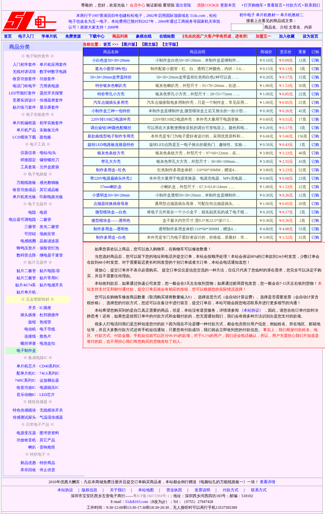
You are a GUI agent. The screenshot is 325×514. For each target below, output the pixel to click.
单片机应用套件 (53, 64)
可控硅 (30, 234)
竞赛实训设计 (24, 100)
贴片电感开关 (51, 285)
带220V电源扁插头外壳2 (111, 178)
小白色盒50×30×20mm (111, 60)
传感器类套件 (51, 100)
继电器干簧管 (51, 255)
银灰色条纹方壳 (111, 153)
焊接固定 (28, 160)
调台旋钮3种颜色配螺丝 (110, 128)
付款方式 (293, 5)
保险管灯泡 (49, 248)
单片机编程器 (24, 123)
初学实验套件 (51, 123)
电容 (43, 212)
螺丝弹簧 (28, 343)
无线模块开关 (51, 410)
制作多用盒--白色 (111, 237)
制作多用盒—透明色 (110, 229)
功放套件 (47, 79)
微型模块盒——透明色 (110, 220)
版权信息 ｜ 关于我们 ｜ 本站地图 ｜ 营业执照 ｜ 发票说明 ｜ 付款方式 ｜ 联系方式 (174, 490)
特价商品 (47, 462)
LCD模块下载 (24, 137)
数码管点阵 (26, 255)
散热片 (45, 336)
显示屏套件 (49, 107)
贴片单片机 (26, 292)
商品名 (270, 27)
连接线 (30, 336)
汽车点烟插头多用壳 (110, 102)
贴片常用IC (49, 278)
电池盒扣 (47, 343)
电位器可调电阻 (22, 219)
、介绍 (282, 27)
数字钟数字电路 (53, 71)
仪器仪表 (28, 152)
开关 (32, 307)
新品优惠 (28, 462)
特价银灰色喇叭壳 (110, 85)
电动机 (30, 329)
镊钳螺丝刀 (49, 160)
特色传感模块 (24, 410)
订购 (315, 60)
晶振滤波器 (49, 241)
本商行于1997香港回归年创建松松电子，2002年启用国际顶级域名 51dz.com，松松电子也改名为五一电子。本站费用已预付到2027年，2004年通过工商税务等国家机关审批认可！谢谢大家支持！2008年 (144, 21)
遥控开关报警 (51, 93)
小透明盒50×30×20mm (111, 195)
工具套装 (28, 167)
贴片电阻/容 (50, 271)
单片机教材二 (292, 15)
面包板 (45, 137)
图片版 (129, 44)
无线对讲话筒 (24, 71)
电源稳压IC (49, 387)
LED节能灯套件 (22, 93)
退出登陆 (183, 5)
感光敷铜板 (49, 182)
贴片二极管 (26, 271)
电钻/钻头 (48, 152)
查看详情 (267, 482)
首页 (107, 44)
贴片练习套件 (24, 107)
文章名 (294, 27)
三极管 (30, 226)
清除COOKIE (208, 5)
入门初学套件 (24, 64)
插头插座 (28, 315)
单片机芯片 (26, 366)
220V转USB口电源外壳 (111, 119)
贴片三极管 (26, 278)
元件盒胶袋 (49, 167)
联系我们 (312, 5)
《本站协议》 (252, 310)
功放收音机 (26, 440)
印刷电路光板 (51, 197)
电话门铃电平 (24, 86)
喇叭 (32, 447)
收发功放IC (26, 387)
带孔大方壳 (111, 161)
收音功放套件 (24, 79)
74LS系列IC (50, 373)
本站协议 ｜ (69, 490)
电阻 (32, 212)
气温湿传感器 (51, 417)
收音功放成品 (24, 189)
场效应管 (47, 234)
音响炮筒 (47, 447)
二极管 (45, 219)
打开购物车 (253, 5)
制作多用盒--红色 (111, 170)
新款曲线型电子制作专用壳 (111, 136)
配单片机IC (26, 373)
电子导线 (47, 329)
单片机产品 (26, 130)
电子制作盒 (26, 350)
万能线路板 (26, 182)
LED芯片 (47, 394)
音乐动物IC (26, 394)
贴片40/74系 (25, 285)
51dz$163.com (136, 501)
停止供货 (47, 470)
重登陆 (169, 5)
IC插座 (45, 307)
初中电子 (247, 15)
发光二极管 (49, 226)
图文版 (150, 44)
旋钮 (32, 322)
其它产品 (47, 440)
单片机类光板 (24, 197)
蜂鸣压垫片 (26, 248)
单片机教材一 (267, 15)
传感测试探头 (24, 417)
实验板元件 (49, 130)
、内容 (306, 27)
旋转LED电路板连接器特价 (111, 144)
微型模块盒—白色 (110, 212)
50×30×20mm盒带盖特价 (111, 77)
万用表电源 (49, 86)
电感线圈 (28, 241)
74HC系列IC (25, 380)
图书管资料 (49, 433)
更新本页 (228, 5)
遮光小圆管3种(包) (111, 68)
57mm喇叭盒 (111, 187)
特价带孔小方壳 (111, 94)
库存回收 (28, 470)
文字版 (170, 44)
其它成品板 (49, 189)
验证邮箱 (154, 5)
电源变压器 (26, 433)
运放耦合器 (49, 380)
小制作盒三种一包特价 (110, 111)
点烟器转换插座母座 (110, 203)
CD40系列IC (50, 366)
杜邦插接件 (49, 315)
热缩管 (45, 322)
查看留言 (275, 5)
